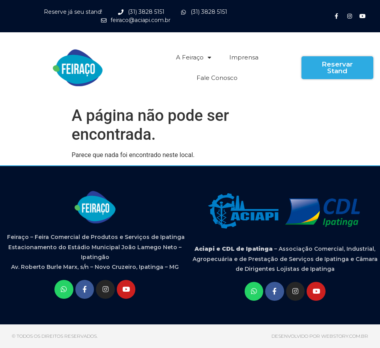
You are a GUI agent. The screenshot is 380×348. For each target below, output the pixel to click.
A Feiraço (193, 58)
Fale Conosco (217, 77)
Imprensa (243, 57)
